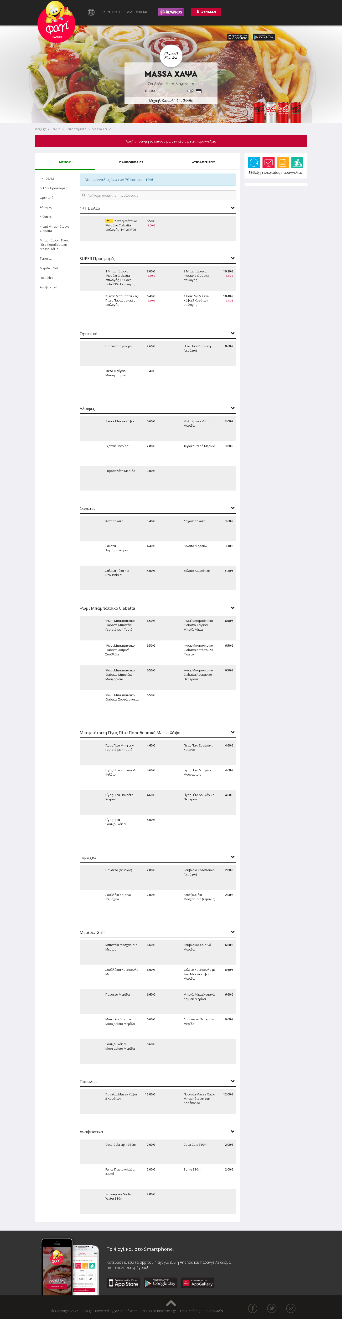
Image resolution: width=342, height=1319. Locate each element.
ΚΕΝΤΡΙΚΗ (111, 12)
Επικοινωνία (213, 1311)
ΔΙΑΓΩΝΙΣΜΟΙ (139, 12)
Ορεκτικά (46, 197)
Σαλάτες (46, 217)
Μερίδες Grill (49, 268)
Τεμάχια (46, 258)
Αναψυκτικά (48, 287)
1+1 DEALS (47, 178)
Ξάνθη (56, 129)
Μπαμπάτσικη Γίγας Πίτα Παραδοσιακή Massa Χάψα (54, 244)
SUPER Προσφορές (53, 188)
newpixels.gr (166, 1311)
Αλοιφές (46, 207)
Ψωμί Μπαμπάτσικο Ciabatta (54, 228)
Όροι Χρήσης (190, 1311)
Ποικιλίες (46, 278)
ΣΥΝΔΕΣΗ (206, 12)
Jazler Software (126, 1311)
